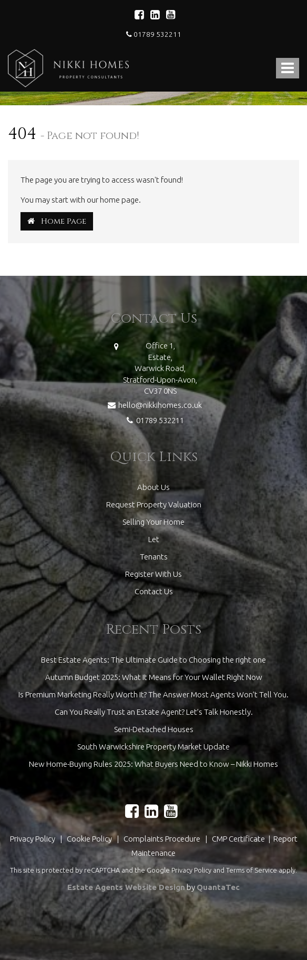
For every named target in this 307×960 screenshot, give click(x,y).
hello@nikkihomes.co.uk (153, 403)
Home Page (56, 221)
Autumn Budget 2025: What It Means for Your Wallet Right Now (153, 677)
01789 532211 (153, 34)
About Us (153, 487)
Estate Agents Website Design (126, 887)
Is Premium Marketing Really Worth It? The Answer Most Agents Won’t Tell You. (153, 694)
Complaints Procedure (162, 838)
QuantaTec (218, 887)
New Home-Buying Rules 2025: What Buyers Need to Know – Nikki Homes (153, 763)
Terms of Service (251, 870)
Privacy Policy (32, 838)
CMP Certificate (239, 838)
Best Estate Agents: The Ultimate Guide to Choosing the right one (153, 659)
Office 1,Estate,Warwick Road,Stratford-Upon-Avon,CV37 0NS (160, 368)
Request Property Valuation (153, 504)
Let (153, 539)
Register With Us (153, 573)
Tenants (154, 556)
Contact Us (154, 591)
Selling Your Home (153, 521)
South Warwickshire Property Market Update (153, 746)
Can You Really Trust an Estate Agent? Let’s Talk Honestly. (154, 711)
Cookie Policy (89, 838)
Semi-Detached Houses (153, 729)
